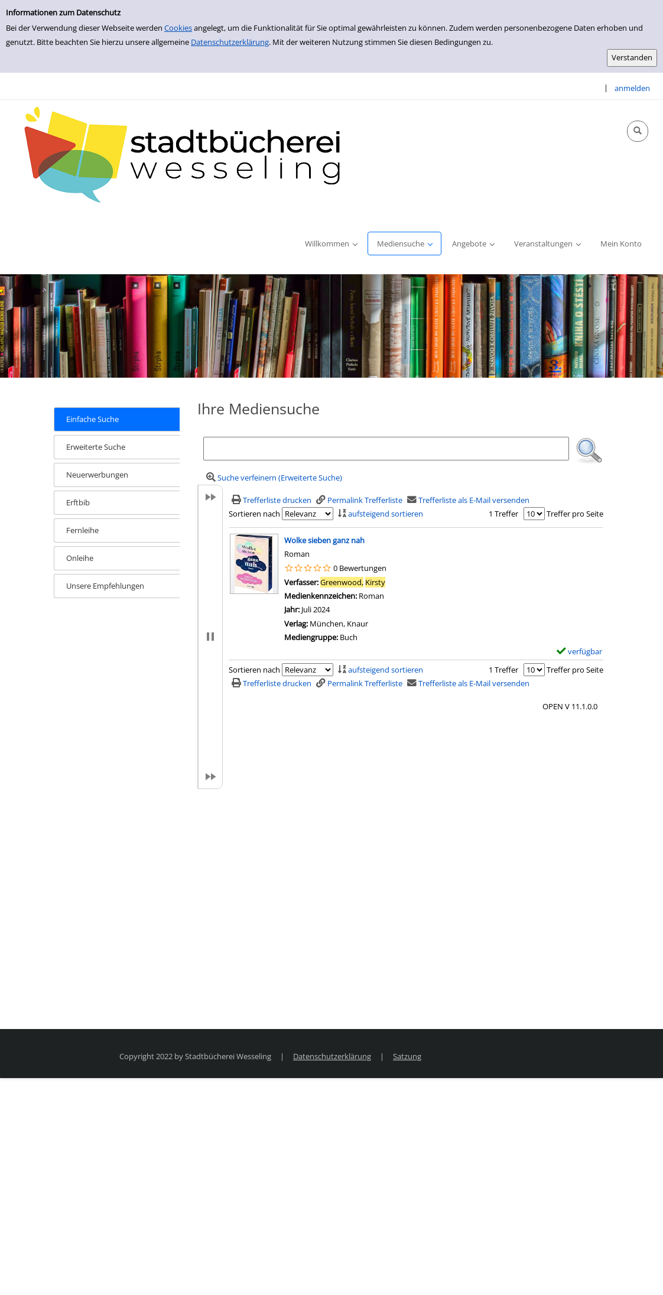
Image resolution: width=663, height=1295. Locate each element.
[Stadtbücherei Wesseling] (189, 155)
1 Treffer (503, 513)
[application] (330, 243)
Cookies (178, 27)
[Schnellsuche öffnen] (637, 131)
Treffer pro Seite (575, 513)
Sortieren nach (254, 513)
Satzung (407, 1056)
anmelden (632, 88)
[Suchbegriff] (386, 448)
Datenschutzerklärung (230, 42)
